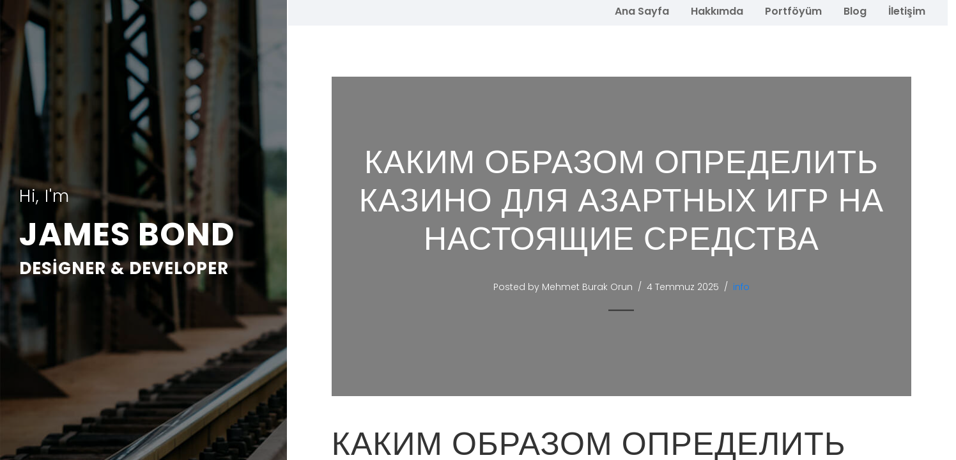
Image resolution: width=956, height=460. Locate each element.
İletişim (906, 11)
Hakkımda (717, 11)
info (742, 286)
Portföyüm (793, 11)
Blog (855, 11)
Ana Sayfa (642, 11)
